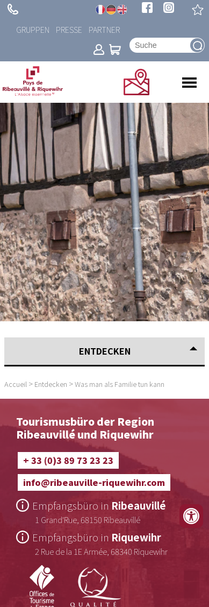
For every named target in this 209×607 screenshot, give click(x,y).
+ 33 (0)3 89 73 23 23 (13, 9)
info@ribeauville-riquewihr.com (94, 482)
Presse (69, 29)
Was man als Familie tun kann (119, 384)
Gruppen (32, 29)
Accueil (15, 384)
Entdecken (50, 384)
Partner (104, 29)
